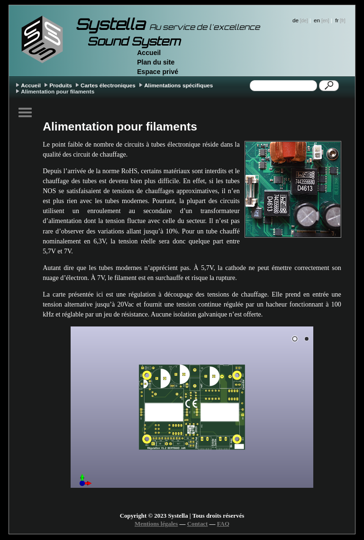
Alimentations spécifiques (178, 85)
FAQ (223, 524)
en (317, 20)
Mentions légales (156, 524)
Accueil (149, 52)
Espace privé (157, 71)
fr (336, 20)
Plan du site (155, 62)
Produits (60, 85)
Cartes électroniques (108, 85)
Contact (197, 524)
